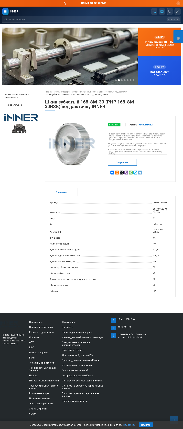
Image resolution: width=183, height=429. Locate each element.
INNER (14, 11)
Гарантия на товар (72, 350)
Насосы (33, 375)
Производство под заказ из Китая (80, 360)
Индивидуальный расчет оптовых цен (82, 337)
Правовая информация (74, 401)
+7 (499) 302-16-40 (126, 319)
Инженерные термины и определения (17, 95)
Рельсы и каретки (38, 352)
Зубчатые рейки (38, 408)
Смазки (33, 413)
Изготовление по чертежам (77, 365)
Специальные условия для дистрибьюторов (76, 343)
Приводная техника (39, 398)
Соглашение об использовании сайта (82, 380)
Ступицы (34, 337)
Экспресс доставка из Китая (77, 375)
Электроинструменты (41, 403)
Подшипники (36, 322)
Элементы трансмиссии (42, 362)
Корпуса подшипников (41, 332)
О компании (68, 322)
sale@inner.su (124, 327)
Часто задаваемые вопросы (77, 332)
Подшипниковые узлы (41, 327)
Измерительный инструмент (44, 380)
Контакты (67, 327)
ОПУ (31, 342)
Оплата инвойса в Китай (75, 370)
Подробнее (129, 425)
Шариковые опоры (39, 393)
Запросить (122, 162)
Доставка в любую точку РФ (77, 355)
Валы (32, 357)
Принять (146, 425)
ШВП (31, 347)
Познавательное (13, 105)
